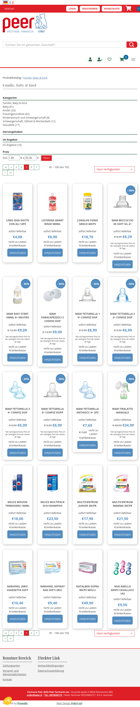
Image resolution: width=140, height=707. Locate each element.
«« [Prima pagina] (6, 167)
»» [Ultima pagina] (10, 172)
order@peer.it (34, 695)
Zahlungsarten (11, 665)
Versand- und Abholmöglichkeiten (14, 672)
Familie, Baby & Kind (15, 103)
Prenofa (23, 703)
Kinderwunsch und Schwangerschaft (26, 117)
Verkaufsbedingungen (51, 665)
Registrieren (90, 8)
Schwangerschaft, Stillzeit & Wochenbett (29, 121)
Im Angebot (12, 145)
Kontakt (9, 8)
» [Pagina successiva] (5, 172)
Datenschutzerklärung (51, 670)
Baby (8, 106)
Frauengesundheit (16, 114)
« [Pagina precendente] (11, 167)
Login (72, 8)
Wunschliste (112, 8)
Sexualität (11, 125)
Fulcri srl (76, 703)
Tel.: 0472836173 (53, 695)
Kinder (9, 110)
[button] (114, 169)
